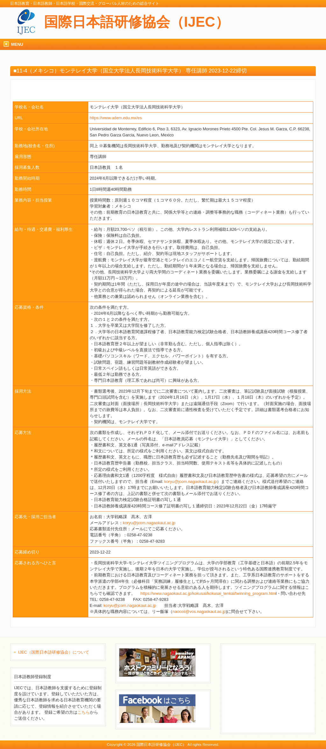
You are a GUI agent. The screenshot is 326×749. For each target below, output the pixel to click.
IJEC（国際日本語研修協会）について (53, 652)
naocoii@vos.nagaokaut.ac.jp (199, 611)
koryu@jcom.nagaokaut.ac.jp (190, 481)
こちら (83, 712)
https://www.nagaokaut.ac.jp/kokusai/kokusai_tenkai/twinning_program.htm (208, 593)
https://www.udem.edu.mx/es (116, 117)
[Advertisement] (272, 688)
